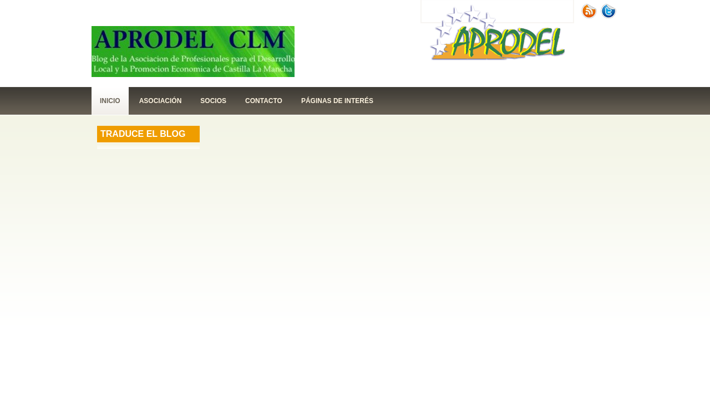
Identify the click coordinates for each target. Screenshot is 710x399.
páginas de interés (337, 101)
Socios (213, 101)
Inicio (110, 101)
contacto (263, 101)
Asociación (160, 101)
